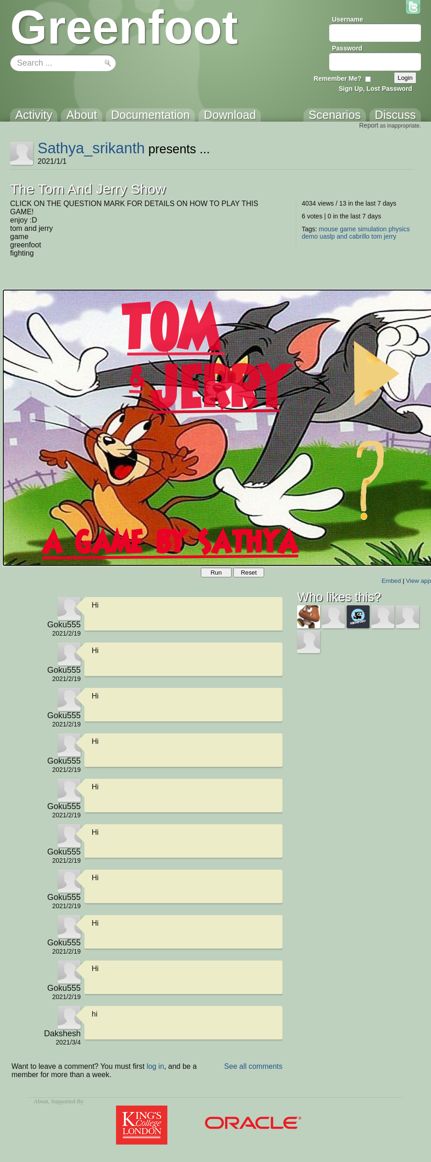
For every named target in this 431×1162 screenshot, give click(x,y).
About (40, 1101)
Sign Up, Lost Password (375, 88)
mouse (328, 229)
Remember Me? (337, 78)
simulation (372, 229)
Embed (391, 580)
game (348, 229)
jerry (390, 236)
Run (215, 572)
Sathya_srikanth (91, 148)
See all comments (253, 1066)
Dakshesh (62, 1033)
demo (310, 236)
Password (347, 48)
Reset (249, 572)
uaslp (327, 236)
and (342, 236)
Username (347, 19)
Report (368, 125)
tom (376, 236)
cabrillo (359, 236)
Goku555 (64, 624)
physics (399, 229)
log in (155, 1066)
